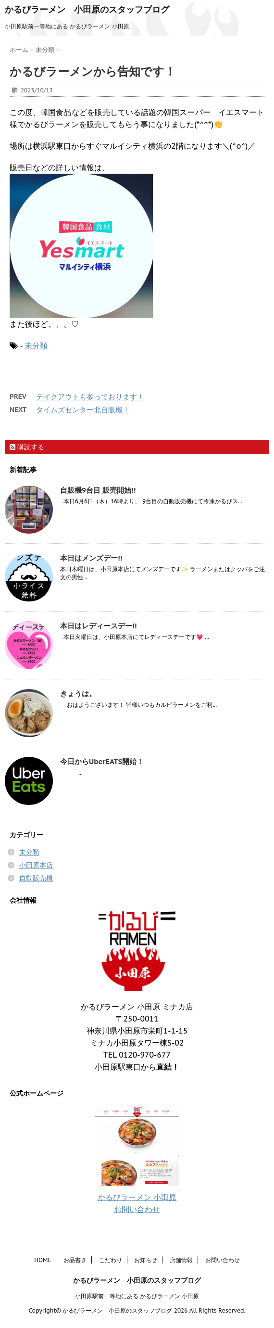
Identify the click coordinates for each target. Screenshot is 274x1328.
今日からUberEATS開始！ (102, 761)
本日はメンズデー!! (91, 557)
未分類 (36, 345)
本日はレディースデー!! (98, 625)
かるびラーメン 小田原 (137, 1197)
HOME (42, 1259)
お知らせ (145, 1259)
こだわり (110, 1259)
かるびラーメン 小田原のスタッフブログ (87, 9)
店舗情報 (181, 1259)
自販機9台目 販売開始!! (98, 490)
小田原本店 (36, 865)
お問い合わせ (137, 1209)
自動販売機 (36, 878)
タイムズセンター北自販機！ (83, 409)
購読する (27, 447)
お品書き (75, 1259)
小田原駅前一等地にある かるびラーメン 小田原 (137, 1295)
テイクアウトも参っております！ (90, 396)
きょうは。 (78, 693)
